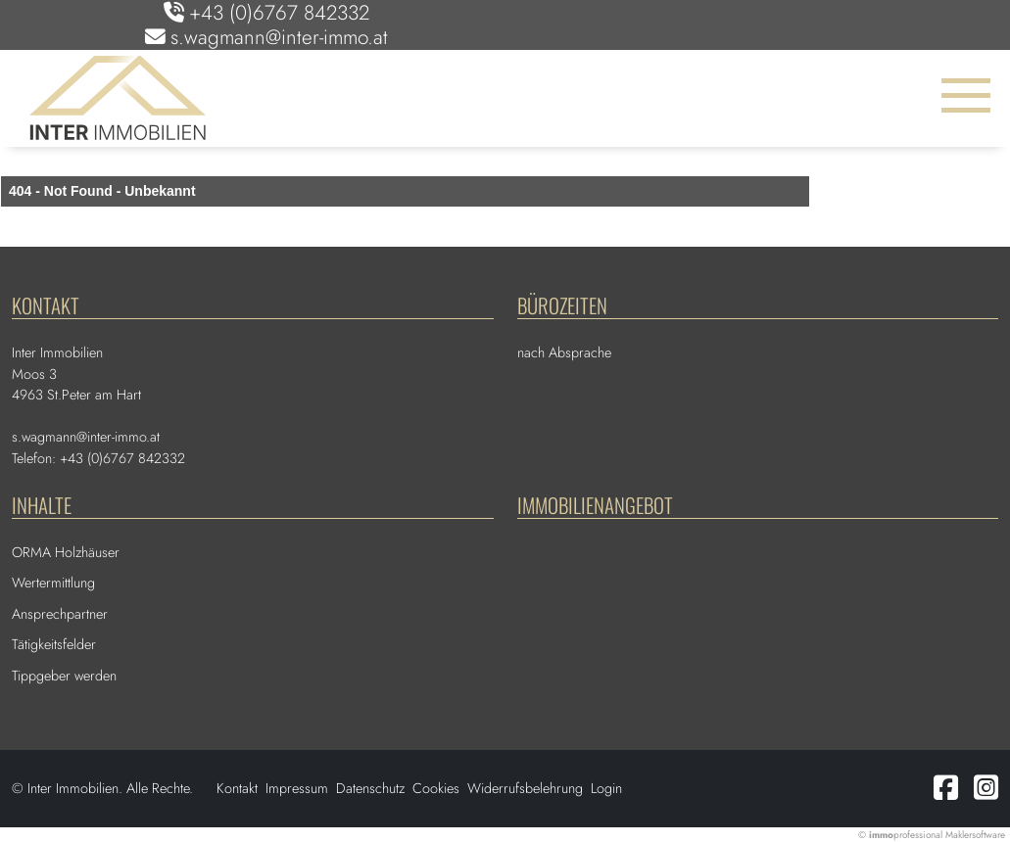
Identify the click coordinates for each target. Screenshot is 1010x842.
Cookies (435, 788)
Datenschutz (370, 788)
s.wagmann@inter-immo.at (279, 37)
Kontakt (237, 788)
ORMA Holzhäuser (66, 552)
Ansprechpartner (60, 614)
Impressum (296, 788)
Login (606, 788)
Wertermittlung (53, 582)
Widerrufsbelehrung (525, 788)
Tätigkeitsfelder (54, 644)
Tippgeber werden (64, 675)
